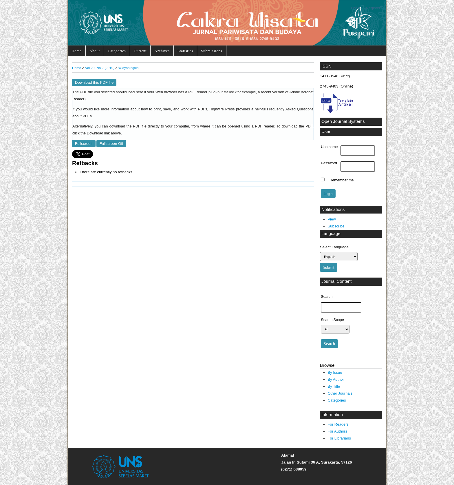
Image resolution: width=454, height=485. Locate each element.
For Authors (337, 431)
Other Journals (340, 393)
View (332, 219)
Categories (117, 51)
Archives (162, 51)
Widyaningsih (128, 68)
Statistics (185, 51)
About (94, 51)
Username (329, 147)
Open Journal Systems (343, 121)
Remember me (341, 180)
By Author (336, 379)
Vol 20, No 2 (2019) (99, 68)
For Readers (338, 424)
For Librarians (339, 438)
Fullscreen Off (111, 143)
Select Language (334, 247)
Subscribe (336, 226)
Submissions (211, 51)
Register (373, 8)
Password (329, 163)
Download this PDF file (94, 82)
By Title (334, 386)
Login (355, 8)
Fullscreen (84, 143)
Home (76, 51)
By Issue (335, 372)
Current (140, 51)
